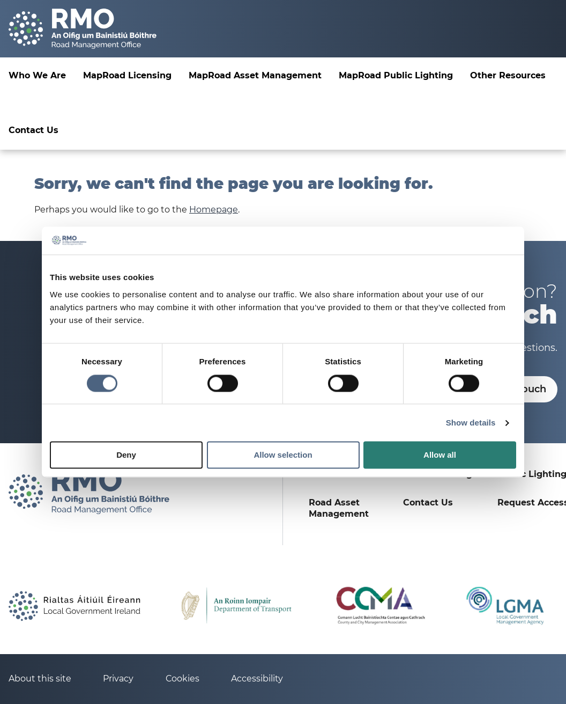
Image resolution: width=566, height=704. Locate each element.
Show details (471, 422)
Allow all (439, 455)
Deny (126, 455)
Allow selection (283, 455)
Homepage (213, 209)
